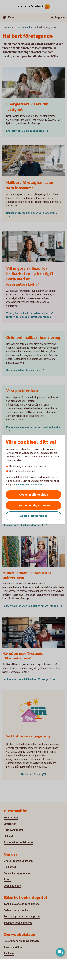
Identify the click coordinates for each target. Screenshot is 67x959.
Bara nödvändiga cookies (33, 505)
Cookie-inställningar (33, 516)
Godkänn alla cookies (33, 494)
